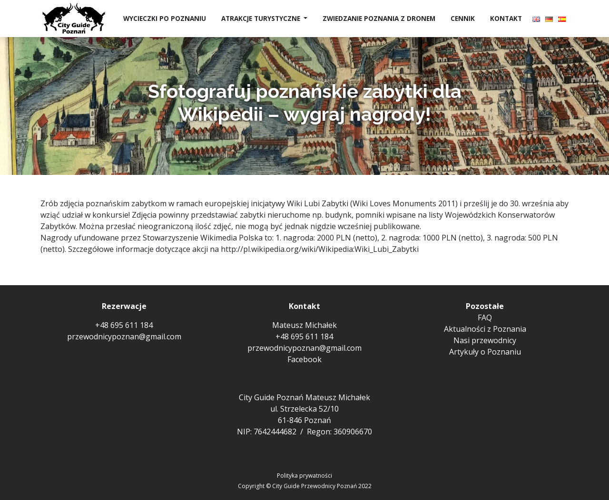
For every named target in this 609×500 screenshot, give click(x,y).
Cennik (463, 18)
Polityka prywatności (304, 475)
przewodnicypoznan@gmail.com (124, 336)
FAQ (485, 317)
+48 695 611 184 (124, 325)
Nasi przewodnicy (484, 340)
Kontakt (506, 18)
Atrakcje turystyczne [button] (261, 18)
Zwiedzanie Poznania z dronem (379, 18)
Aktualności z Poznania (485, 329)
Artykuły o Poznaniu (485, 351)
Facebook (304, 359)
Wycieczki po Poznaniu (164, 18)
